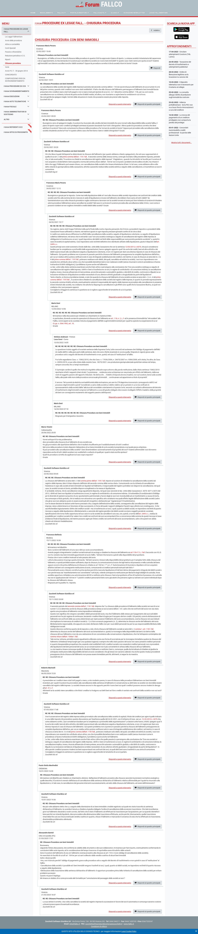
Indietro (155, 30)
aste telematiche (16, 101)
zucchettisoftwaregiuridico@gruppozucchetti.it (103, 924)
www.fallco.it (129, 924)
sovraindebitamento (16, 91)
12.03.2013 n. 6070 (149, 719)
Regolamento (46, 13)
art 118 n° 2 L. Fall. (137, 552)
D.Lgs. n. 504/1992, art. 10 (63, 323)
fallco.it (61, 13)
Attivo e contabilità (12, 44)
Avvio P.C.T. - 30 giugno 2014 (16, 71)
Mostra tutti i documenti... (181, 143)
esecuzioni (16, 96)
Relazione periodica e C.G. (15, 56)
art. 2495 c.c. (144, 514)
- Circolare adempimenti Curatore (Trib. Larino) (180, 54)
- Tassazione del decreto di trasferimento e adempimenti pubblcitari (180, 64)
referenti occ (13, 127)
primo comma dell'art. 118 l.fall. (66, 259)
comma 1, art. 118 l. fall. (144, 629)
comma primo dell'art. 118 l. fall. (92, 481)
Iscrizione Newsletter (134, 13)
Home (32, 13)
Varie (7, 67)
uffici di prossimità (16, 132)
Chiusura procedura (13, 63)
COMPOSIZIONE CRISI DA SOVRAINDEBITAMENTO (15, 79)
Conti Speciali (10, 48)
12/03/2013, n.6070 (133, 247)
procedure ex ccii (16, 86)
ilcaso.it (115, 13)
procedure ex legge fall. (16, 30)
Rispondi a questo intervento (120, 104)
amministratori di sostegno (16, 113)
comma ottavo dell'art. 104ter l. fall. (64, 637)
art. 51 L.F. (49, 688)
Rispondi (155, 68)
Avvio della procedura (13, 40)
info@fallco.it (74, 924)
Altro (16, 119)
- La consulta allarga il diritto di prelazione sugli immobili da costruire (180, 94)
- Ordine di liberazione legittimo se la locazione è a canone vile (178, 74)
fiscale (16, 106)
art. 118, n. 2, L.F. (117, 318)
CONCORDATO (11, 75)
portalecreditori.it (79, 13)
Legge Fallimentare (158, 13)
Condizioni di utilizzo (99, 926)
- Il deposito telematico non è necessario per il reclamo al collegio (181, 84)
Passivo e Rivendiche (13, 52)
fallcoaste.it (99, 13)
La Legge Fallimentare (13, 37)
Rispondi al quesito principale (147, 104)
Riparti (7, 59)
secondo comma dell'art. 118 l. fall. (81, 606)
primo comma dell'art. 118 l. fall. (74, 157)
